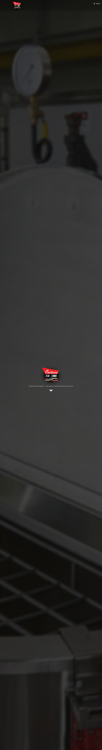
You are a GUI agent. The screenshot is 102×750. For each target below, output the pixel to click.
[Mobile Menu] (97, 3)
